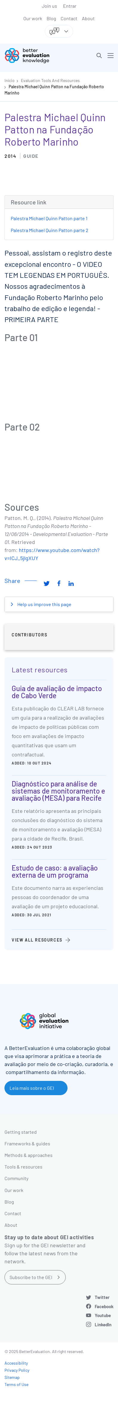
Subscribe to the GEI (31, 1277)
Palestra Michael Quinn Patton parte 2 (49, 230)
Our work (32, 18)
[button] (99, 55)
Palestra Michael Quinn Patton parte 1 (49, 218)
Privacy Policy (16, 1370)
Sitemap (12, 1377)
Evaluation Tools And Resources (50, 80)
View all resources (37, 939)
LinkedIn (103, 1324)
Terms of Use (16, 1384)
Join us (49, 6)
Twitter (102, 1297)
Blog (51, 18)
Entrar (69, 6)
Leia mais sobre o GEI (32, 1088)
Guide (31, 156)
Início (9, 80)
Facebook (104, 1306)
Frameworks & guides (27, 1143)
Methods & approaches (28, 1155)
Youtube (103, 1315)
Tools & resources (23, 1166)
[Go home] (34, 55)
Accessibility (16, 1363)
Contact (69, 18)
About (88, 18)
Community (16, 1178)
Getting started (20, 1132)
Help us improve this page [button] (43, 604)
